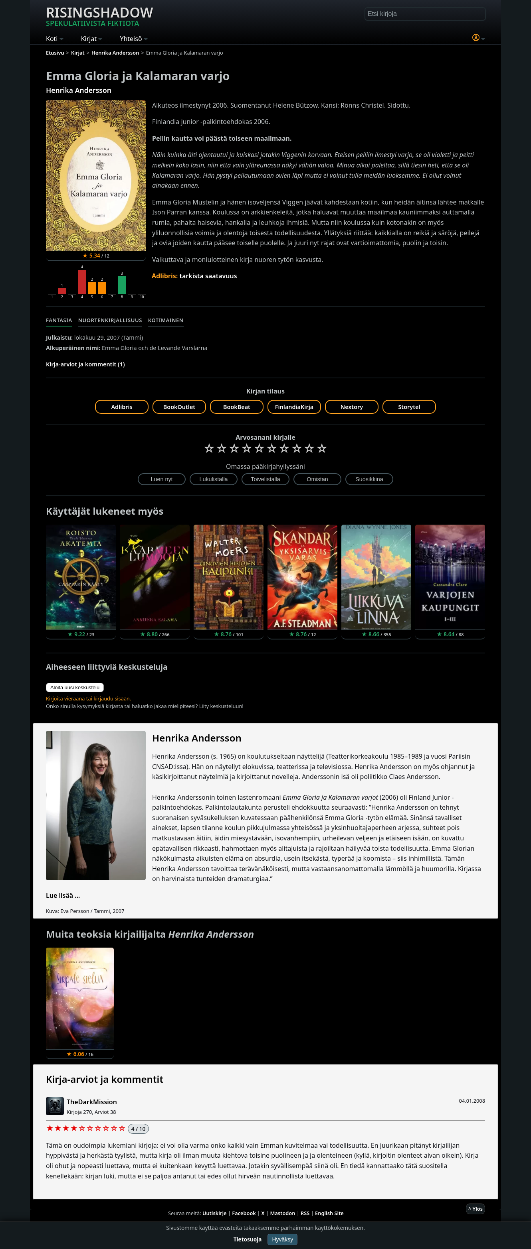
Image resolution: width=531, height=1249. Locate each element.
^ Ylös (475, 1208)
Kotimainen (166, 320)
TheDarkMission (92, 1102)
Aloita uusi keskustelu (74, 687)
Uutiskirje (214, 1213)
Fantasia (59, 320)
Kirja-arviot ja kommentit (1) (85, 364)
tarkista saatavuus (208, 275)
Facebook (244, 1213)
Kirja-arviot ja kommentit (104, 1079)
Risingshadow (99, 15)
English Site (329, 1213)
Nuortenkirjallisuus (110, 320)
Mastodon (282, 1213)
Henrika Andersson (78, 90)
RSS (305, 1213)
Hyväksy (282, 1239)
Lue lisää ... (63, 895)
